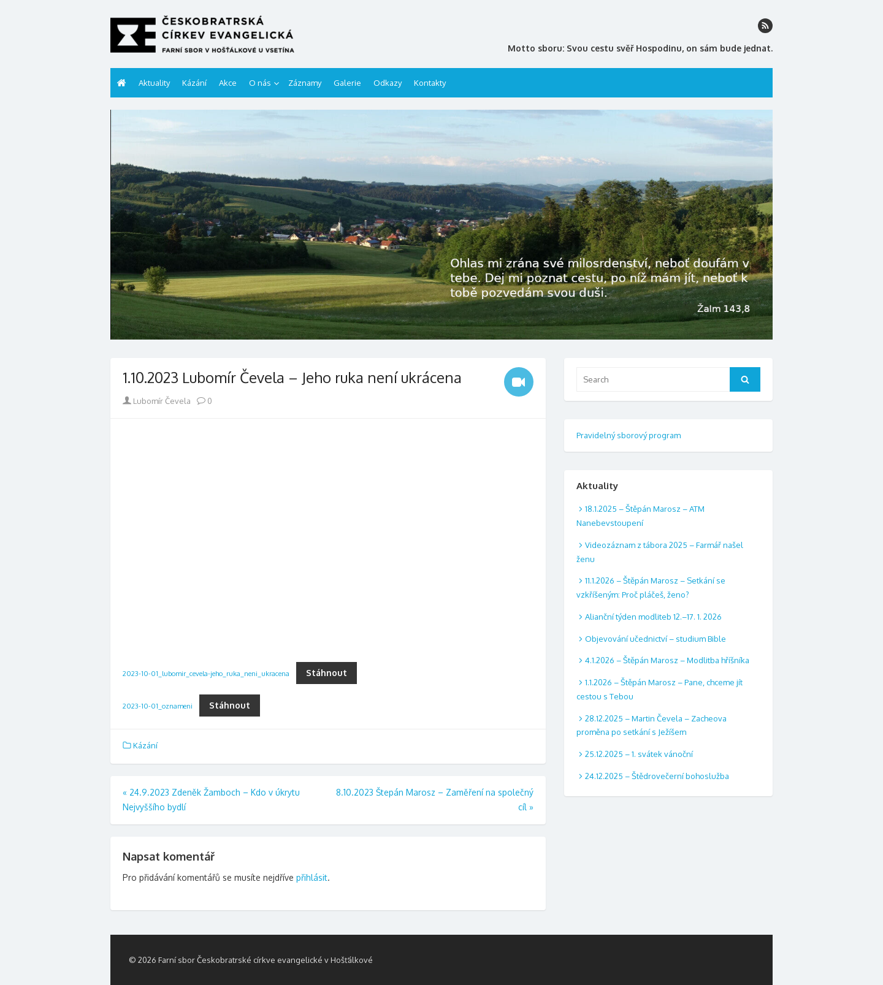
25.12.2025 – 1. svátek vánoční (639, 754)
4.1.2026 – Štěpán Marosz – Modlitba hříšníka (667, 660)
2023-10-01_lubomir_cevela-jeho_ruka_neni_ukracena (206, 673)
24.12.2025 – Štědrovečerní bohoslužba (657, 776)
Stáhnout (326, 672)
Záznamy (304, 83)
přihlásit (311, 877)
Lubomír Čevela (157, 401)
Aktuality (154, 83)
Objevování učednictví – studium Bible (655, 639)
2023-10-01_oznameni (158, 705)
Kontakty (430, 83)
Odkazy (387, 83)
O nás (260, 83)
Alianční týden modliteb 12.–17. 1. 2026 (653, 617)
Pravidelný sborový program (628, 435)
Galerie (347, 83)
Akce (228, 83)
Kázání (194, 83)
